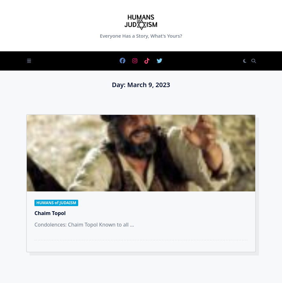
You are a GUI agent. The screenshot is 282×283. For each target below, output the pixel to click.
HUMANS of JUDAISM (56, 202)
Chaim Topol (50, 213)
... (132, 224)
